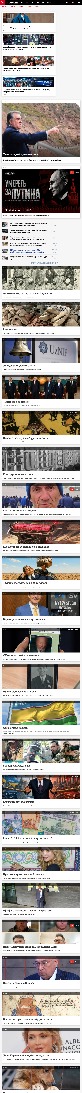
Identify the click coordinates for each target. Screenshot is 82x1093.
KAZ (22, 2)
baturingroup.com (53, 1091)
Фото (29, 7)
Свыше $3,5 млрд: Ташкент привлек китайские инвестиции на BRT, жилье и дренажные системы (31, 30)
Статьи (13, 7)
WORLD (49, 2)
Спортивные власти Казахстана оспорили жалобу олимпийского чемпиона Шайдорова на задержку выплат (11, 30)
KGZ (27, 2)
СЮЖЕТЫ (38, 7)
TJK (33, 2)
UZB (43, 2)
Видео (22, 7)
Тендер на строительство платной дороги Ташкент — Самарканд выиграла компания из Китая (70, 31)
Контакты (6, 1088)
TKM (38, 2)
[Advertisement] (69, 177)
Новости (4, 7)
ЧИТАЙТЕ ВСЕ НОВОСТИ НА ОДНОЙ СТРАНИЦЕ (44, 208)
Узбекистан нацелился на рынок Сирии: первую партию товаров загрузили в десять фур (51, 30)
